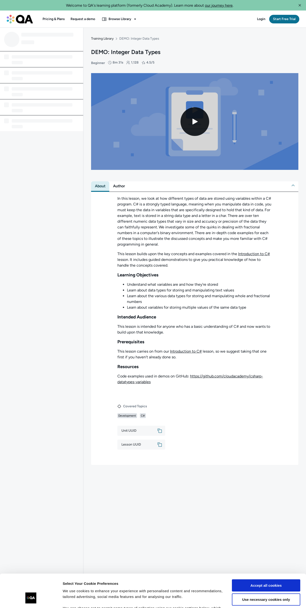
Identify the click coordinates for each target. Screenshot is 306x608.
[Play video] (194, 121)
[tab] (100, 186)
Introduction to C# (254, 254)
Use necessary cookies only (266, 571)
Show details (74, 599)
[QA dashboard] (20, 19)
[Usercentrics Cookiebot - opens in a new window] (31, 598)
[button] (299, 5)
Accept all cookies (266, 557)
